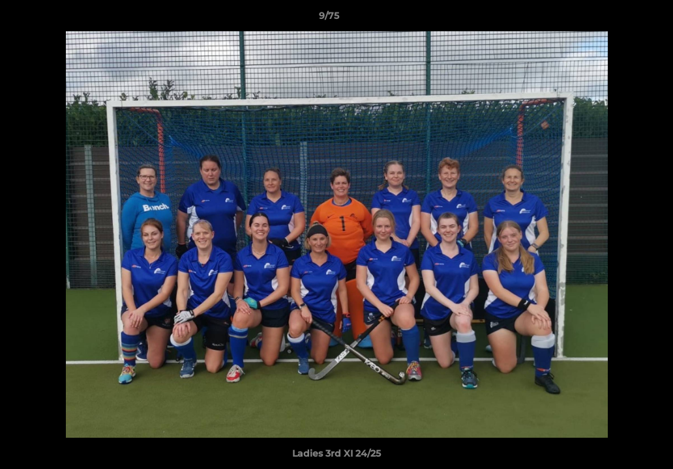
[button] (618, 19)
